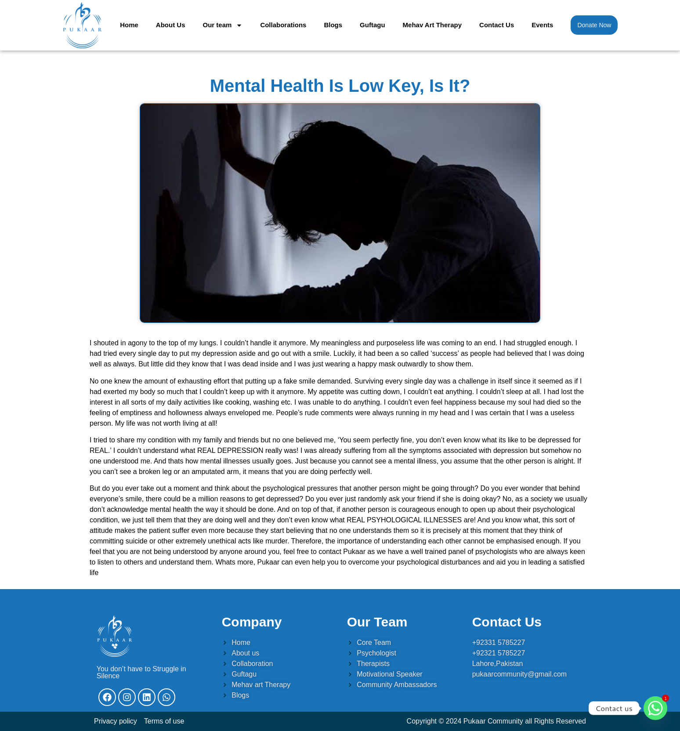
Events (542, 25)
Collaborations (283, 25)
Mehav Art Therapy (432, 25)
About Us (170, 25)
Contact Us (496, 25)
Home (129, 25)
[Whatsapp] (655, 708)
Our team (223, 25)
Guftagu (372, 25)
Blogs (333, 25)
